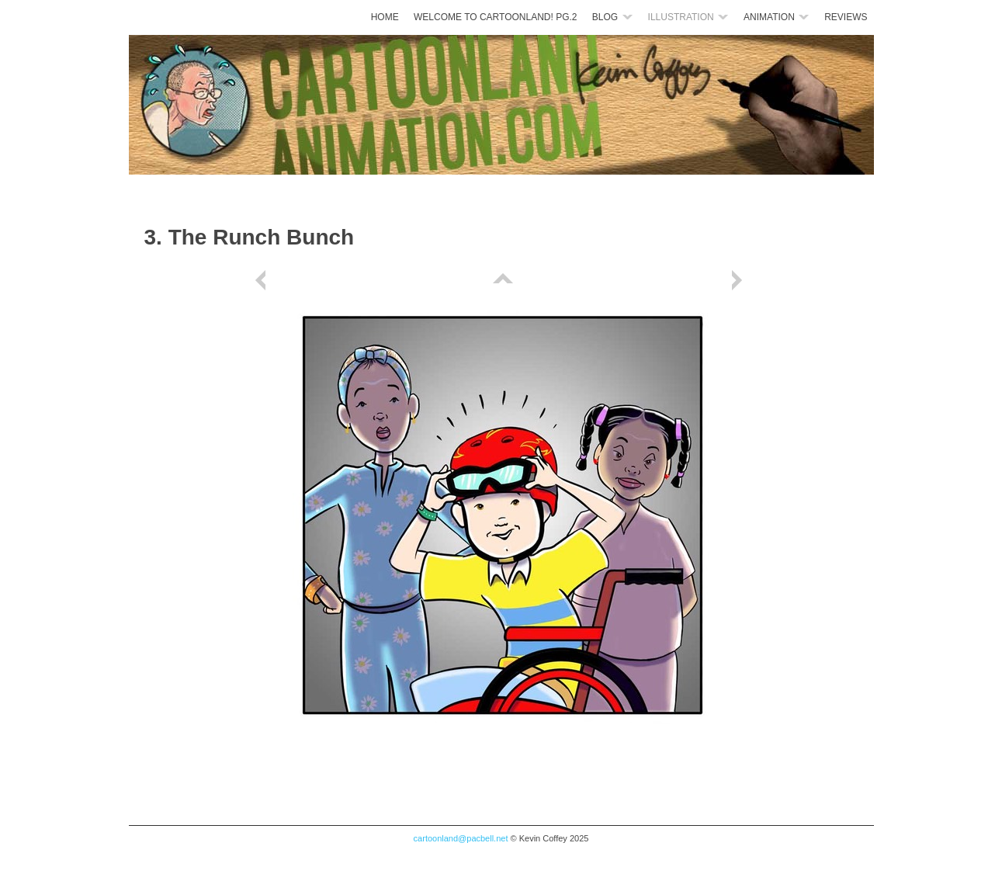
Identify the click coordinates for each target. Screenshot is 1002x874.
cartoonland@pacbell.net (461, 838)
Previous (263, 280)
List (501, 280)
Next (739, 280)
